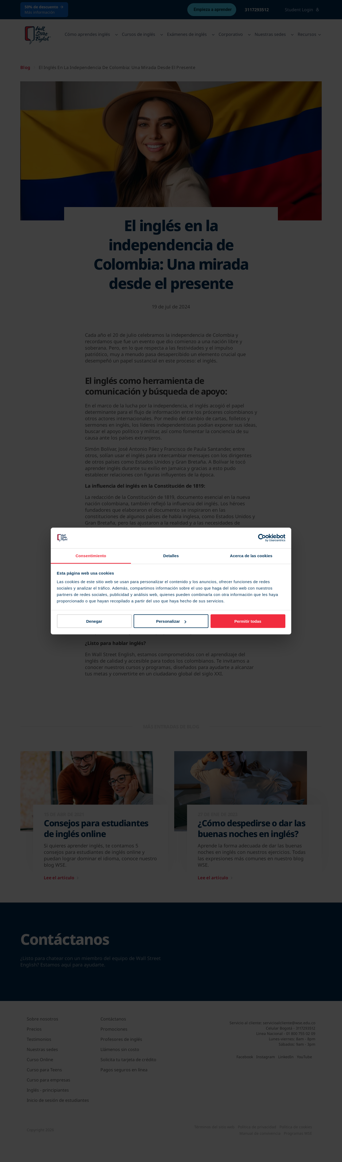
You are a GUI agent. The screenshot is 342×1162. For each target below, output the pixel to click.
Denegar (94, 621)
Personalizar (171, 621)
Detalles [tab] (171, 555)
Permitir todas (247, 621)
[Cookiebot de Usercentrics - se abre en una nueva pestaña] (262, 538)
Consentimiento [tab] (91, 555)
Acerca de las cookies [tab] (251, 555)
